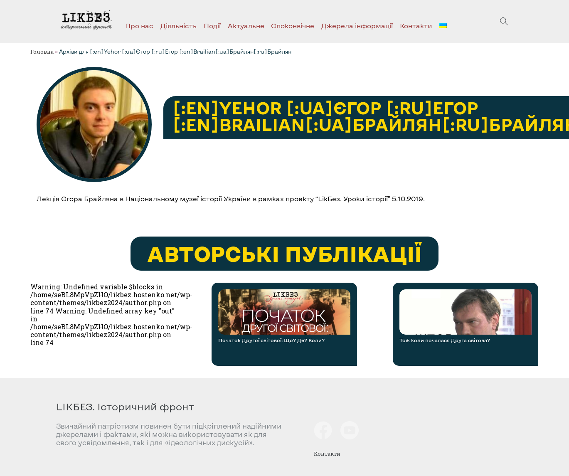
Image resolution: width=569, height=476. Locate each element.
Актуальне (246, 26)
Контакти (416, 26)
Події (212, 26)
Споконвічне (292, 26)
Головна (42, 51)
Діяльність (178, 26)
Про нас (139, 26)
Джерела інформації (357, 26)
